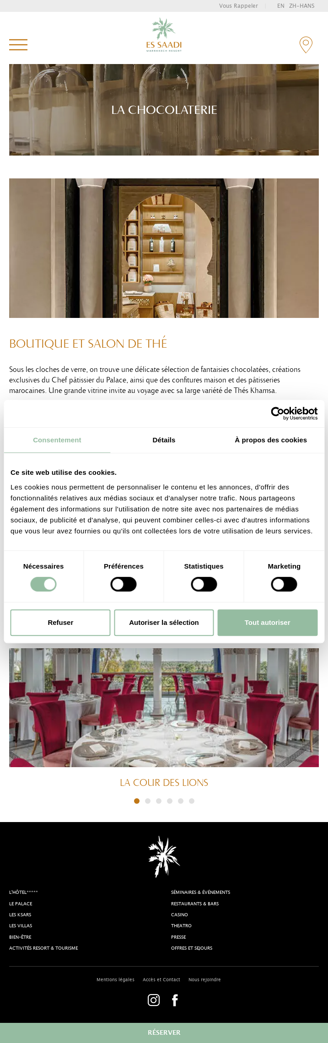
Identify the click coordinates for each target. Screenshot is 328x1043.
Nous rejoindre (204, 980)
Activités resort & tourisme (43, 948)
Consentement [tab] (57, 440)
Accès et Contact (161, 980)
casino (179, 915)
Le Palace (20, 904)
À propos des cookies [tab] (271, 440)
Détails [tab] (164, 440)
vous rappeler (238, 6)
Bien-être (20, 937)
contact (305, 45)
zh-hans (301, 6)
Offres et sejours (191, 948)
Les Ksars (20, 915)
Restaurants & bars (195, 904)
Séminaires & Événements (200, 892)
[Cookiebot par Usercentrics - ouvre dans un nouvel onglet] (277, 413)
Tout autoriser (267, 622)
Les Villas (20, 926)
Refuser (60, 622)
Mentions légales (115, 980)
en (281, 6)
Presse (178, 937)
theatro (181, 926)
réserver (164, 1033)
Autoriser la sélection (164, 622)
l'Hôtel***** (23, 892)
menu (18, 45)
